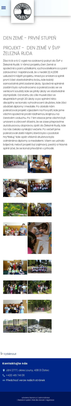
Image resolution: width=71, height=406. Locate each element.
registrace (50, 400)
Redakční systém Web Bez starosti (31, 400)
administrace (44, 397)
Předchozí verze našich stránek (25, 380)
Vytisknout (8, 354)
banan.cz (33, 397)
